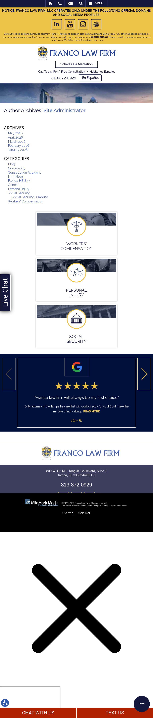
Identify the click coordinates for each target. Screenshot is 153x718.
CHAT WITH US (38, 713)
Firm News (16, 176)
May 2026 (15, 133)
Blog (11, 164)
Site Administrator (65, 110)
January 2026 (18, 150)
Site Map (67, 513)
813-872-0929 (63, 78)
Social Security (19, 193)
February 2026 (18, 146)
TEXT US (115, 713)
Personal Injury (18, 189)
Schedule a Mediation (76, 64)
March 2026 (17, 142)
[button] (144, 374)
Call (60, 3)
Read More (91, 411)
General (13, 185)
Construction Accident (24, 172)
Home (50, 3)
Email (70, 3)
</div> (30, 701)
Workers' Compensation (25, 201)
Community (16, 168)
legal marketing (91, 506)
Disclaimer (83, 513)
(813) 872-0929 (72, 40)
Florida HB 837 (19, 181)
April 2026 (15, 137)
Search (80, 3)
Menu (99, 3)
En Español (90, 78)
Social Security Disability (30, 197)
